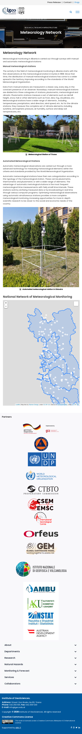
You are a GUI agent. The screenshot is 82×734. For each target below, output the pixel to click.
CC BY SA (75, 404)
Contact (67, 2)
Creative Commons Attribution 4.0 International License (45, 722)
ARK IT (18, 727)
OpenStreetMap (62, 404)
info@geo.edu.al (17, 707)
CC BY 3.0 (46, 404)
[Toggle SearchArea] (71, 12)
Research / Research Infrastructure (41, 28)
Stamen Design (34, 404)
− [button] (6, 306)
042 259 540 (31, 704)
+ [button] (6, 303)
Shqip (77, 2)
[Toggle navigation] (77, 12)
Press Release (54, 2)
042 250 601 (14, 704)
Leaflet (18, 404)
